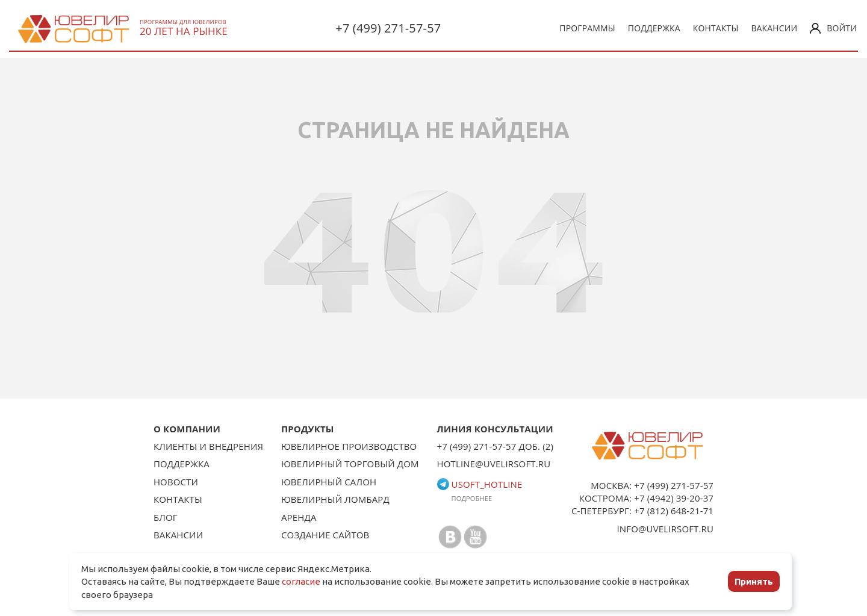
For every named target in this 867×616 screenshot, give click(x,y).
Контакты (716, 28)
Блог (166, 517)
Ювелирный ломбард (335, 499)
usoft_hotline (480, 484)
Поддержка (654, 28)
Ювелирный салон (328, 482)
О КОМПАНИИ (187, 429)
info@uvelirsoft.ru (665, 529)
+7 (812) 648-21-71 (673, 511)
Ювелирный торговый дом (350, 464)
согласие (301, 581)
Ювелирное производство (349, 446)
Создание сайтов (325, 535)
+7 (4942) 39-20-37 (673, 498)
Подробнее (472, 498)
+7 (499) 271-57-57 (388, 28)
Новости (176, 482)
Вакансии (774, 28)
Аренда (299, 517)
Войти (833, 28)
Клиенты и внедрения (208, 446)
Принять (754, 581)
